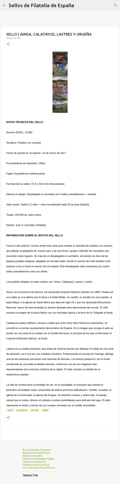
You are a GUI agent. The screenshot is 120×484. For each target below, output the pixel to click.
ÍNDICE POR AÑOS (32, 456)
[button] (8, 44)
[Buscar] (78, 5)
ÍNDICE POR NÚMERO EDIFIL (38, 458)
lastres (35, 410)
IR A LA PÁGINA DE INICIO (36, 450)
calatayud (21, 410)
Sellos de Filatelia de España (41, 5)
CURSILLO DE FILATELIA (36, 464)
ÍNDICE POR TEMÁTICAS (36, 453)
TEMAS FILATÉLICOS (34, 461)
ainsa (10, 410)
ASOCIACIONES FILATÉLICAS (38, 467)
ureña (45, 410)
